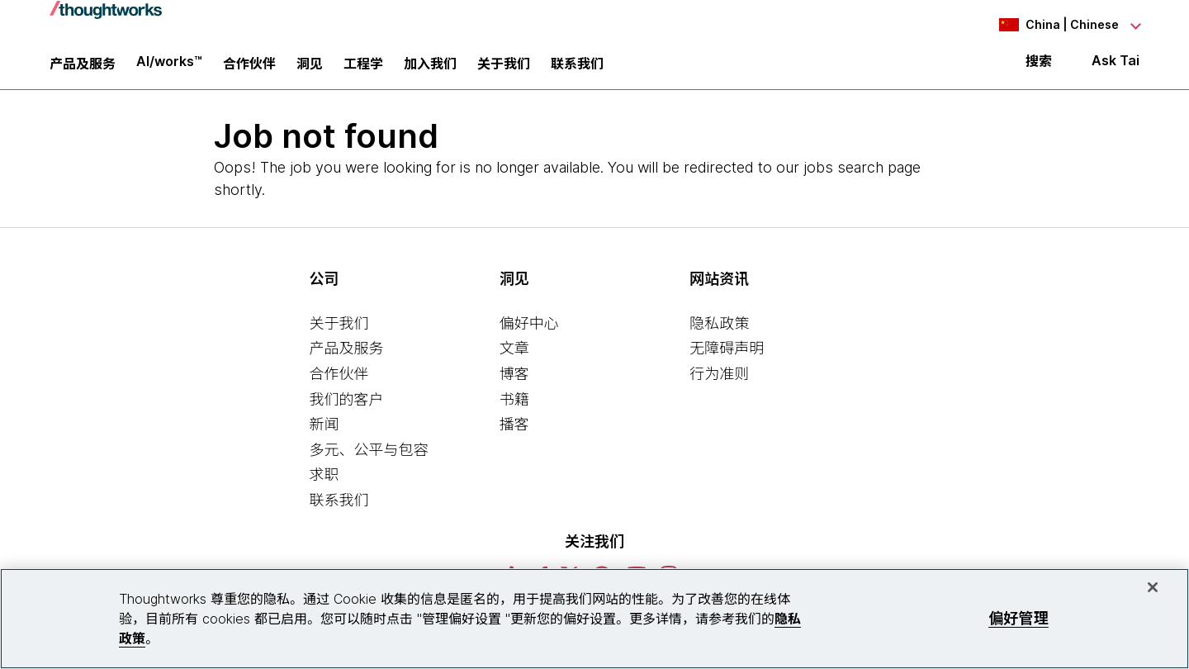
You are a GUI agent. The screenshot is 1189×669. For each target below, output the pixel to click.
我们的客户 (346, 408)
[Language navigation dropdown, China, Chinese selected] (1048, 25)
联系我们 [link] (577, 70)
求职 (324, 484)
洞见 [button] (309, 70)
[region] (594, 618)
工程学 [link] (363, 70)
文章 (514, 358)
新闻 (324, 433)
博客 (514, 382)
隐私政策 (719, 332)
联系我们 (338, 509)
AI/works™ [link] (169, 67)
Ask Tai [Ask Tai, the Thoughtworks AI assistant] (1115, 67)
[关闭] (1153, 587)
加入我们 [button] (430, 70)
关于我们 (338, 332)
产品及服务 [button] (83, 70)
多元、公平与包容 (368, 458)
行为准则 (719, 382)
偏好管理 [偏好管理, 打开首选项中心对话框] (1018, 618)
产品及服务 (346, 358)
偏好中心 (529, 332)
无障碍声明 (726, 358)
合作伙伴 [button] (249, 70)
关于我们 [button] (503, 70)
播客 (514, 433)
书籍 (514, 408)
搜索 (1039, 67)
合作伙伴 (338, 382)
